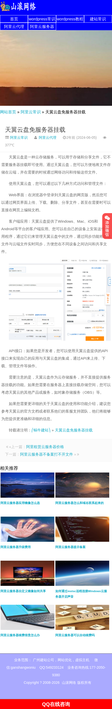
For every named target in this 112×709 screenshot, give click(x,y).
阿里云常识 (31, 112)
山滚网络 (69, 683)
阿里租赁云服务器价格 (45, 447)
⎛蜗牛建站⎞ (41, 430)
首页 (14, 19)
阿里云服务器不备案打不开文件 (46, 454)
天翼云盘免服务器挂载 (35, 129)
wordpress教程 (70, 19)
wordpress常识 (42, 19)
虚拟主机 (82, 660)
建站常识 (98, 19)
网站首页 (8, 112)
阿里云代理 (14, 26)
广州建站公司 (43, 660)
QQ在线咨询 (56, 704)
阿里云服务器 (42, 26)
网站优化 (65, 660)
